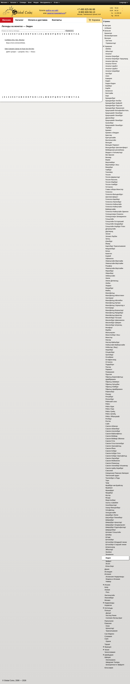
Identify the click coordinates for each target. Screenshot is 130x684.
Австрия (108, 25)
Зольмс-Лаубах (111, 236)
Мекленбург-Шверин (113, 323)
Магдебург (109, 288)
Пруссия (108, 374)
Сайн (107, 424)
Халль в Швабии (111, 503)
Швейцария (109, 655)
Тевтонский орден (112, 475)
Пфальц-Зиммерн (112, 382)
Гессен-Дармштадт (112, 177)
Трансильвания (111, 631)
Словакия (108, 636)
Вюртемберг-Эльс (112, 165)
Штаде (108, 537)
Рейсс (107, 404)
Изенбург (108, 241)
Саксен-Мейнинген (112, 461)
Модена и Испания (113, 579)
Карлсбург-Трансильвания (115, 246)
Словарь (23, 2)
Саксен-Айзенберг (112, 429)
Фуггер (108, 495)
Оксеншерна (110, 660)
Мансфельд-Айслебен (114, 300)
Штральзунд (110, 547)
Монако (107, 600)
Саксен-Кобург (111, 451)
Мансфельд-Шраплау (113, 315)
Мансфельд (109, 293)
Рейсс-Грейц (110, 411)
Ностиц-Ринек (111, 615)
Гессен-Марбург (111, 182)
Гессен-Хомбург (111, 184)
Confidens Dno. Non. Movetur (14, 40)
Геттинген (109, 187)
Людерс (108, 285)
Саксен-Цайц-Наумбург (114, 468)
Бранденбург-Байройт (113, 103)
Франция (108, 647)
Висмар (108, 157)
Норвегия (108, 605)
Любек (107, 283)
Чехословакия (110, 652)
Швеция (108, 657)
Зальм (107, 234)
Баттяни (109, 41)
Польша (108, 610)
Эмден (108, 558)
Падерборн (109, 364)
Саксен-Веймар (111, 436)
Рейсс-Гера (109, 409)
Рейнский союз (111, 401)
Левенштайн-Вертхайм (114, 261)
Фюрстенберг (110, 500)
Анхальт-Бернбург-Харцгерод (116, 59)
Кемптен (108, 254)
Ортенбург (109, 355)
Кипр (106, 587)
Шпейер (108, 535)
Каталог (14, 2)
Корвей (108, 256)
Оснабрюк (109, 357)
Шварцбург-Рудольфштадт (115, 527)
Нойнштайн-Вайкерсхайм (115, 345)
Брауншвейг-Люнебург (114, 113)
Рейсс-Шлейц (110, 414)
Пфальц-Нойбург (111, 387)
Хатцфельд (109, 510)
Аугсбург (108, 73)
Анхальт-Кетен (111, 64)
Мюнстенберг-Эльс (112, 335)
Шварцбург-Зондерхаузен (115, 525)
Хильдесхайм (110, 512)
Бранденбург (110, 98)
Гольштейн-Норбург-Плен (115, 226)
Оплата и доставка (37, 20)
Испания (108, 574)
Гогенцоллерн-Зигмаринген (115, 216)
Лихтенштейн (110, 595)
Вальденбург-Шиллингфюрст (116, 147)
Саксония (109, 470)
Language (123, 2)
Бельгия (108, 31)
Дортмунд (109, 231)
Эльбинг (108, 552)
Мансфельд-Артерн (113, 303)
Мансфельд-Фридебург (114, 313)
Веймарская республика (114, 150)
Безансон (109, 91)
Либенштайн (110, 276)
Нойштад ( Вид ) (111, 347)
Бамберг (108, 86)
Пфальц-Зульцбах (112, 384)
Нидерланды (109, 603)
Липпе (107, 278)
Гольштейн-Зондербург (114, 224)
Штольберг (109, 540)
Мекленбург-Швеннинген (114, 320)
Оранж (108, 641)
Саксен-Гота (110, 441)
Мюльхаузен (110, 332)
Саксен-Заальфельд (113, 446)
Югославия (109, 668)
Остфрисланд (110, 360)
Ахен (107, 76)
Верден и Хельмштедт (114, 152)
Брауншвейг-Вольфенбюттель (117, 110)
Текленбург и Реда (112, 478)
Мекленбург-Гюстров (113, 318)
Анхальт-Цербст (111, 66)
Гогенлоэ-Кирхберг (112, 199)
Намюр (108, 581)
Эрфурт (108, 561)
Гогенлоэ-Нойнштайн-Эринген (116, 212)
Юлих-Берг (109, 566)
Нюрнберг (109, 350)
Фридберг (109, 493)
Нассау (108, 340)
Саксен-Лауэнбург (112, 458)
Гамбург (108, 170)
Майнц (108, 290)
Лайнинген (109, 258)
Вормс (107, 160)
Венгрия (108, 38)
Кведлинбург (110, 249)
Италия (107, 585)
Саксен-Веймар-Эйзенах (114, 439)
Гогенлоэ (108, 192)
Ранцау (108, 394)
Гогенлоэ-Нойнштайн (113, 204)
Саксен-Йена (110, 448)
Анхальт (108, 54)
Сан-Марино (109, 634)
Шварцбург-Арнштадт (113, 522)
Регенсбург (109, 399)
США (106, 639)
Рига (107, 592)
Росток (108, 421)
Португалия (109, 621)
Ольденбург (110, 352)
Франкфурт (109, 490)
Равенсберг (109, 392)
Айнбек (108, 49)
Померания (109, 372)
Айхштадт (109, 51)
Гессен (108, 175)
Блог (30, 2)
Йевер (107, 244)
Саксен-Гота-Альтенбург (114, 443)
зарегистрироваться (56, 13)
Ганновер (109, 172)
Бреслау (108, 135)
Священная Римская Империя (117, 473)
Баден (107, 81)
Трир (107, 483)
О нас (57, 2)
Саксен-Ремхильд (112, 463)
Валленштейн (110, 140)
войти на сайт (52, 10)
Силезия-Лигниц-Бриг (114, 618)
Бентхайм (109, 93)
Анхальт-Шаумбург (112, 71)
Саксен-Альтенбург (112, 431)
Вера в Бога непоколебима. (15, 43)
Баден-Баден (110, 83)
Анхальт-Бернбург (112, 56)
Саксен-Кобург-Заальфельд (116, 456)
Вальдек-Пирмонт (112, 145)
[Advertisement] (51, 73)
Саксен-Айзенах (111, 426)
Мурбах (108, 330)
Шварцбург (109, 520)
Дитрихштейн (110, 229)
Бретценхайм (110, 138)
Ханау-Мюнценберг (112, 508)
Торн (107, 480)
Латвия (107, 590)
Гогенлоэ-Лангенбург (113, 202)
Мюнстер (108, 337)
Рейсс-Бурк (109, 406)
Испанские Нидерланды (115, 577)
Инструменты (46, 2)
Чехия (107, 650)
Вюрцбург (109, 167)
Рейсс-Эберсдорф (112, 416)
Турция (107, 644)
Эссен (107, 564)
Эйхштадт (109, 549)
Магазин (5, 2)
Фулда (107, 498)
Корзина (96, 20)
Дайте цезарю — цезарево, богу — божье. (21, 52)
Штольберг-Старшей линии (115, 544)
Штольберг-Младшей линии (116, 542)
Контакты (57, 20)
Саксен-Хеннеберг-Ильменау (116, 466)
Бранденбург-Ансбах (113, 101)
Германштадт (111, 43)
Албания (108, 28)
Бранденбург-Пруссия (113, 105)
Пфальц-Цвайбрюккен (114, 389)
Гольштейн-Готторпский (114, 221)
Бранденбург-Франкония (114, 108)
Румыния (108, 623)
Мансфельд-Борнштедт (114, 310)
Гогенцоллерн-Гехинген (114, 214)
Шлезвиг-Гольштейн (113, 532)
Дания (107, 569)
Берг (107, 96)
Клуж (108, 626)
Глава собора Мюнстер (114, 189)
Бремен (108, 130)
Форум (36, 2)
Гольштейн (109, 219)
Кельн (107, 251)
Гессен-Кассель (111, 180)
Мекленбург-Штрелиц (113, 325)
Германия (108, 46)
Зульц (107, 239)
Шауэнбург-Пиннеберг (113, 517)
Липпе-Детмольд (111, 281)
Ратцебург (109, 397)
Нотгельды (109, 608)
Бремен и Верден (112, 133)
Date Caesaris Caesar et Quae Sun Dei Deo (19, 49)
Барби (107, 88)
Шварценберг (110, 530)
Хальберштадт (111, 505)
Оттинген (108, 362)
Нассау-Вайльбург (112, 342)
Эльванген (109, 554)
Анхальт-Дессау (111, 61)
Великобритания (111, 36)
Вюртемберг (110, 162)
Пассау (108, 367)
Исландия (108, 572)
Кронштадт (110, 628)
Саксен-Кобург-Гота (112, 453)
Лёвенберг (109, 273)
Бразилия (108, 33)
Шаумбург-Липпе (111, 515)
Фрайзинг (109, 488)
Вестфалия (109, 155)
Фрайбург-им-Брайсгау (114, 485)
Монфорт (109, 327)
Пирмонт (108, 369)
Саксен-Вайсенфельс (113, 434)
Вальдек (108, 142)
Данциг (108, 613)
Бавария (108, 78)
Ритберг (108, 419)
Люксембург (109, 598)
